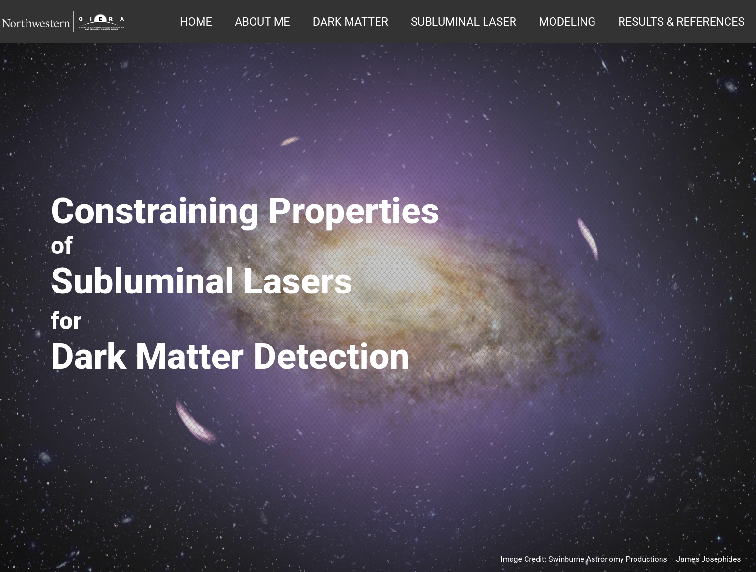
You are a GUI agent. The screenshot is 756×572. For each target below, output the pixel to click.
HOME (196, 21)
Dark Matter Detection (230, 356)
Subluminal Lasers (201, 281)
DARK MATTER (350, 21)
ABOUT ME (262, 21)
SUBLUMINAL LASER (463, 21)
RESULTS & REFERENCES (681, 21)
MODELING (567, 21)
